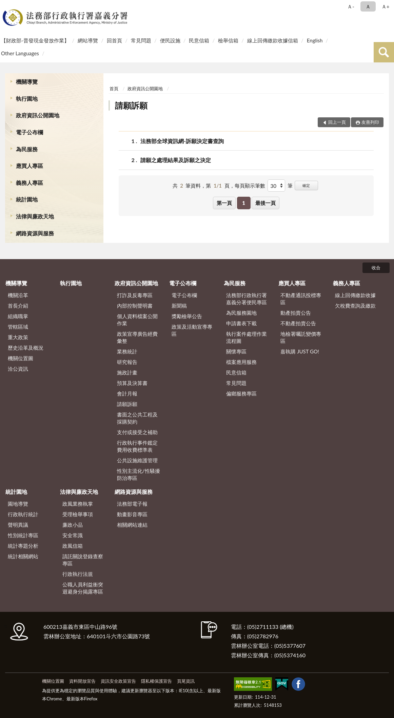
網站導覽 (88, 40)
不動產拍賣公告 (298, 323)
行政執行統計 (23, 514)
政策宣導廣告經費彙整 (137, 337)
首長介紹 (18, 306)
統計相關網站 (23, 556)
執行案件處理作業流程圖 (246, 337)
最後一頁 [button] (265, 203)
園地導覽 (18, 504)
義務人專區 (29, 182)
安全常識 (72, 535)
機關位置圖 (20, 358)
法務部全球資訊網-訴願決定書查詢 (182, 141)
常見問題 (141, 40)
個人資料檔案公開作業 (137, 319)
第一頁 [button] (224, 203)
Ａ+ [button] (385, 6)
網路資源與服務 (35, 233)
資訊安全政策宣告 (118, 681)
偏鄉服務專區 (241, 393)
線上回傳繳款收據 (355, 295)
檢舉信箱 (228, 40)
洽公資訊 (18, 369)
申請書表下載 (241, 323)
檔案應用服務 (241, 362)
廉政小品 (72, 525)
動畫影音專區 (132, 514)
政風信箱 (72, 546)
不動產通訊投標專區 (300, 298)
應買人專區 (29, 165)
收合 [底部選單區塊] (376, 267)
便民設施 (170, 40)
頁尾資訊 (186, 681)
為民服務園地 (241, 313)
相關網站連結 (132, 525)
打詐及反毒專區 (135, 295)
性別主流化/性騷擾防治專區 (138, 474)
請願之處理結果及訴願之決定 (175, 160)
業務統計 (127, 351)
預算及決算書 (132, 383)
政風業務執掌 (77, 504)
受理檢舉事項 (77, 514)
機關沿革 (18, 295)
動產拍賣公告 (295, 313)
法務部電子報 (132, 504)
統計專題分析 (23, 546)
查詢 (384, 52)
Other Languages (20, 53)
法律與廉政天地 (35, 216)
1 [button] (243, 203)
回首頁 (114, 40)
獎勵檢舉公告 (187, 316)
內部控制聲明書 (135, 306)
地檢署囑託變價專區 (300, 337)
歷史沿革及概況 (25, 348)
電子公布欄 (29, 132)
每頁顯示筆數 (250, 185)
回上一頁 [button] (337, 122)
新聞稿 (179, 306)
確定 (306, 185)
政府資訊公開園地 (37, 115)
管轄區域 (18, 327)
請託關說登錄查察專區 (82, 559)
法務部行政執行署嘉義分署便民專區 (246, 298)
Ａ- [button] (350, 6)
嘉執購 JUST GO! (299, 351)
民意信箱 (199, 40)
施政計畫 (127, 372)
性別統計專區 (23, 535)
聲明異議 (18, 525)
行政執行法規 (77, 574)
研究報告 (127, 362)
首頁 (114, 88)
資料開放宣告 (82, 681)
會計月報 (127, 393)
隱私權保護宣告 (156, 681)
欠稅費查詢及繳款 (355, 306)
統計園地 (27, 199)
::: (6, 6)
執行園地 (27, 98)
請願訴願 (131, 105)
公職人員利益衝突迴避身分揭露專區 (82, 588)
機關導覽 (27, 81)
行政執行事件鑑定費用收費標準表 (137, 446)
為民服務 (27, 149)
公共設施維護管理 (137, 460)
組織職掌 (18, 316)
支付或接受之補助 (137, 432)
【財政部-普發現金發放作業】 (35, 40)
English (315, 40)
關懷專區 (236, 351)
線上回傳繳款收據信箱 (272, 40)
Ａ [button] (368, 6)
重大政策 (18, 337)
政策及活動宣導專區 (192, 330)
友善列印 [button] (370, 122)
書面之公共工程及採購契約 (137, 418)
